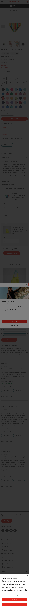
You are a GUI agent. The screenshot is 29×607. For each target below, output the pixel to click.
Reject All (14, 599)
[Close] (27, 576)
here (13, 590)
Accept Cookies (14, 604)
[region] (14, 590)
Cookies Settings (14, 595)
